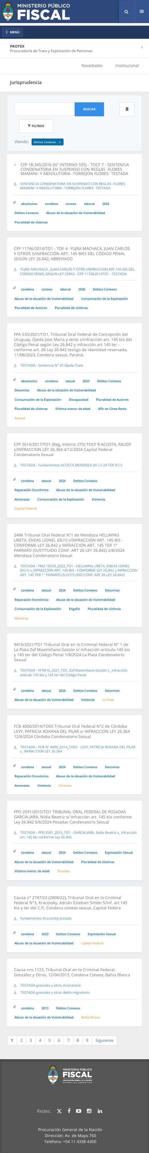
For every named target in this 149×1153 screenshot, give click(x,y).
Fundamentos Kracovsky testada (46, 918)
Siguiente (104, 1040)
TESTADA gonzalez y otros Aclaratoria (50, 985)
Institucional (127, 65)
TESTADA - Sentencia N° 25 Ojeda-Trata (51, 365)
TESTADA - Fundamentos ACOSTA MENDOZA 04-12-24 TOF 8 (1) (71, 465)
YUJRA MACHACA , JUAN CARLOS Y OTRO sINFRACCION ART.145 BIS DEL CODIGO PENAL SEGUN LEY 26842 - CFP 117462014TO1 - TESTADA (77, 271)
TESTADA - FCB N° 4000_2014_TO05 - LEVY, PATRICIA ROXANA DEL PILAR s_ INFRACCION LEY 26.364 (77, 749)
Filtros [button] (36, 126)
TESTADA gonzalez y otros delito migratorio (54, 992)
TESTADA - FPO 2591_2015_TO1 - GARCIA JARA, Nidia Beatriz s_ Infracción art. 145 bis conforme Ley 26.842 (78, 834)
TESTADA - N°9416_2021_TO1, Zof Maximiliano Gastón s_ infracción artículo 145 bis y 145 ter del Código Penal (73, 672)
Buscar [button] (89, 109)
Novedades (92, 65)
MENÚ (12, 32)
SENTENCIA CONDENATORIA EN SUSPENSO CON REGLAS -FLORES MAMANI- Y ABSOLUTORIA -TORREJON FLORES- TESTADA (72, 186)
